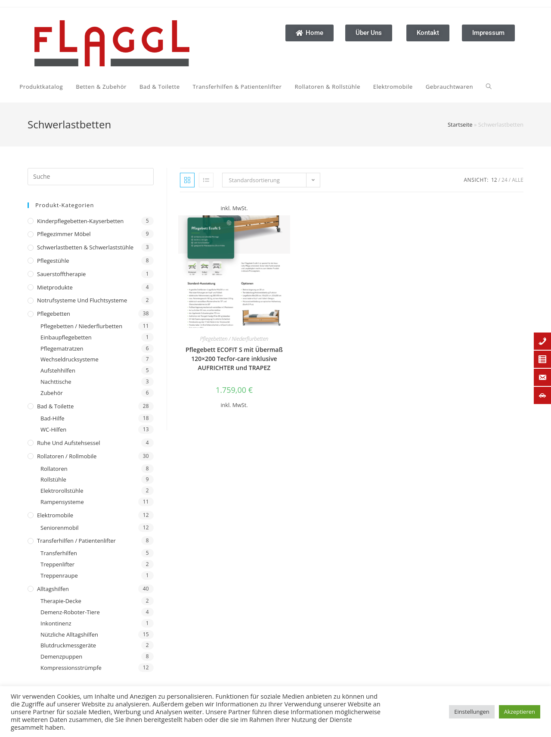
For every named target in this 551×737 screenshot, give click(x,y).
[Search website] (403, 87)
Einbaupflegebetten (66, 337)
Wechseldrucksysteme (69, 359)
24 (504, 179)
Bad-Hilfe (52, 418)
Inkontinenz (55, 623)
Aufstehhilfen (57, 370)
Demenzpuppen (61, 656)
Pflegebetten (53, 313)
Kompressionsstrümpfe (71, 668)
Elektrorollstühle (61, 490)
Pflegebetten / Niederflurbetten (81, 326)
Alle (517, 179)
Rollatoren (54, 469)
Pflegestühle (53, 260)
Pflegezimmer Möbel (64, 234)
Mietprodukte (55, 287)
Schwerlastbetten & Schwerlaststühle (85, 247)
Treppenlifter (57, 564)
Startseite (460, 124)
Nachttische (55, 382)
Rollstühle (53, 479)
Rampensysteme (62, 502)
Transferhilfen (58, 553)
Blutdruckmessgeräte (68, 645)
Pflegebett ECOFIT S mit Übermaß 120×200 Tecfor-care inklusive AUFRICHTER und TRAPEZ (234, 358)
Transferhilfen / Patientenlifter (76, 540)
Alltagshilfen (53, 589)
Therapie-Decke (60, 601)
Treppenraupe (59, 575)
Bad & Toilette (55, 406)
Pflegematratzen (62, 348)
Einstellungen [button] (471, 711)
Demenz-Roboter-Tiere (70, 612)
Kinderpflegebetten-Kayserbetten (80, 221)
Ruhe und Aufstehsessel (68, 443)
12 (494, 179)
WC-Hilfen (53, 429)
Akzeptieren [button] (519, 711)
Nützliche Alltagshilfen (69, 634)
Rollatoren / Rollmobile (66, 456)
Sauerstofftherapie (61, 274)
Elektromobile (55, 515)
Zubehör (51, 393)
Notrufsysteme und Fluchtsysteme (82, 300)
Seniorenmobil (59, 528)
